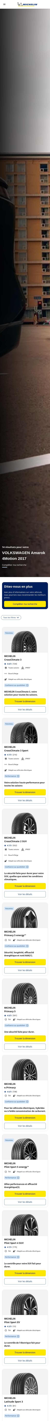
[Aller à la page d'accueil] (27, 4)
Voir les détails (25, 709)
